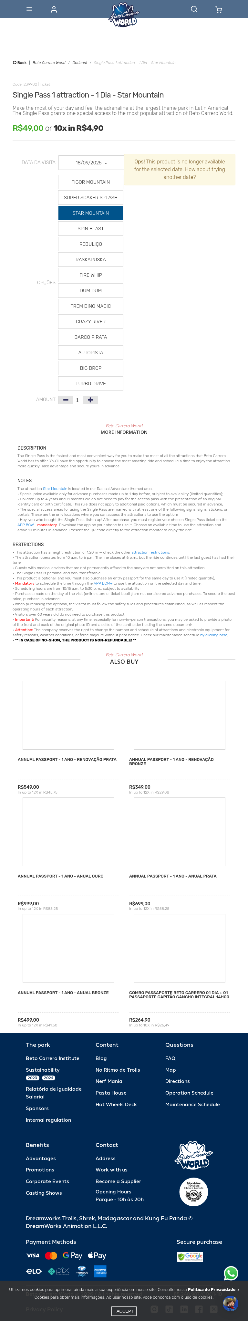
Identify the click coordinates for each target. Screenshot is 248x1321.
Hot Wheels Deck (116, 1105)
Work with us (112, 1170)
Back (19, 62)
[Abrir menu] (29, 9)
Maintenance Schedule (192, 1105)
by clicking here (213, 635)
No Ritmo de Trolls (118, 1070)
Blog (101, 1059)
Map (170, 1070)
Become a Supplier (118, 1182)
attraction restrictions (150, 552)
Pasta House (111, 1093)
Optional (79, 62)
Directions (177, 1081)
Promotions (40, 1170)
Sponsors (37, 1109)
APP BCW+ (26, 525)
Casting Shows (44, 1193)
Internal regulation (48, 1120)
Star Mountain (55, 488)
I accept (123, 1311)
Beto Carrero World (49, 62)
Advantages (41, 1159)
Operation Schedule (189, 1093)
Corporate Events (47, 1182)
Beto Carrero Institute (52, 1059)
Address (106, 1159)
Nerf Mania (109, 1081)
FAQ (170, 1059)
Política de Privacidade (211, 1289)
